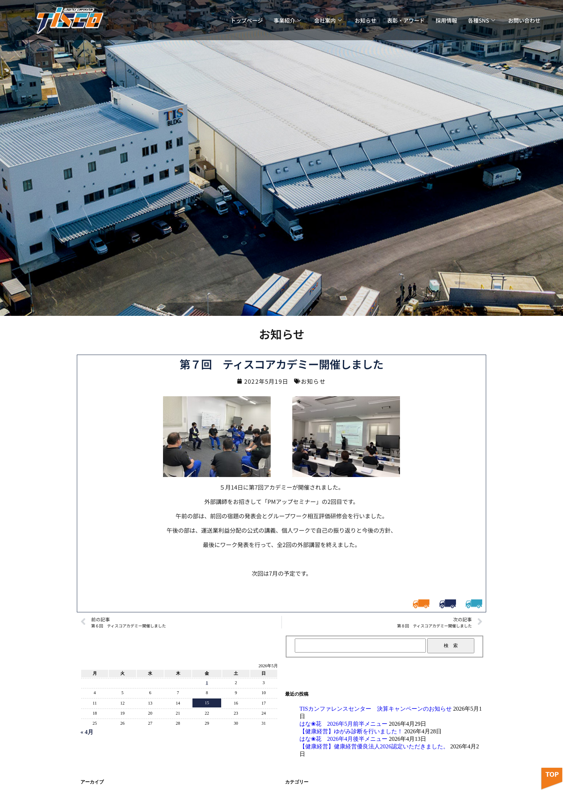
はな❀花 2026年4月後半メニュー (343, 739)
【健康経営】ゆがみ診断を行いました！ (351, 731)
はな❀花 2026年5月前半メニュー (343, 724)
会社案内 (328, 20)
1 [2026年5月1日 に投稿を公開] (207, 682)
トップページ (247, 20)
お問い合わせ (524, 20)
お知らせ (365, 20)
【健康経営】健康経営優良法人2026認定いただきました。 (374, 746)
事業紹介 (287, 20)
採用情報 (446, 20)
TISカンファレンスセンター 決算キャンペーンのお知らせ (375, 709)
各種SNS (481, 20)
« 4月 (86, 732)
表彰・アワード (406, 20)
